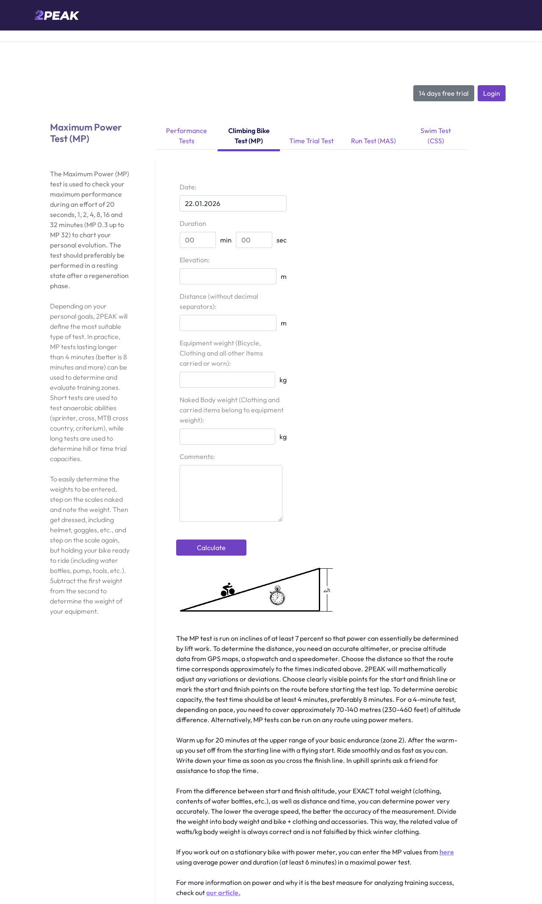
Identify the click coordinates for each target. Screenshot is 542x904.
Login (491, 93)
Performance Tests (186, 135)
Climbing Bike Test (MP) (249, 135)
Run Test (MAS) (373, 140)
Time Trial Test (311, 140)
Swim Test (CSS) (435, 135)
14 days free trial (444, 93)
